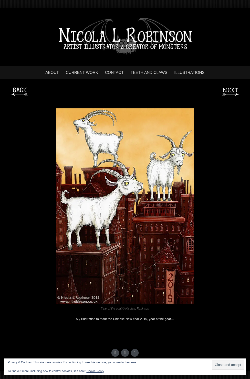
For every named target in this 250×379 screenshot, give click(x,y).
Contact (114, 72)
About (52, 72)
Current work (82, 72)
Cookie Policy (95, 371)
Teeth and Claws (149, 72)
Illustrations (189, 72)
